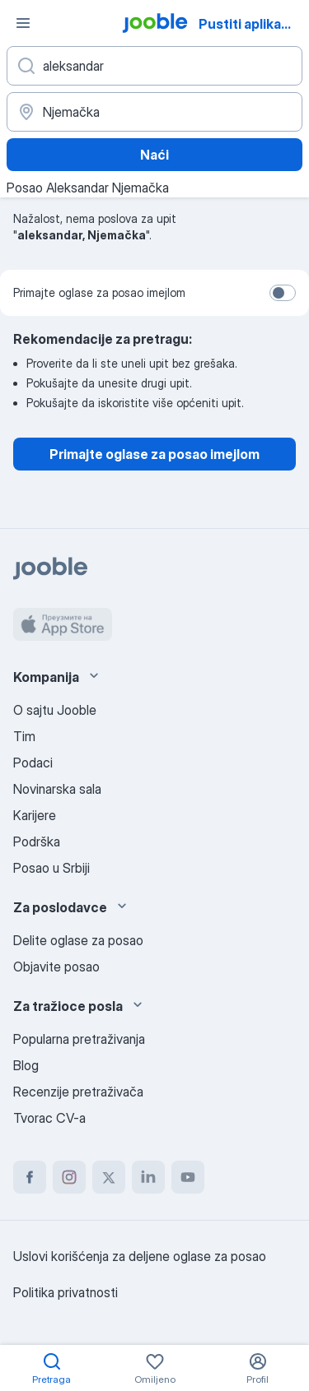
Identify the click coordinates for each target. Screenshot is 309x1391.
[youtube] (187, 1177)
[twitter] (108, 1177)
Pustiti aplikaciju (251, 24)
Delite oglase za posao (78, 940)
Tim (24, 736)
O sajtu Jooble (54, 710)
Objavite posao (56, 966)
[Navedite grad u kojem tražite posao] (154, 112)
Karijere (34, 815)
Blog (26, 1065)
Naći (154, 154)
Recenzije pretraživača (78, 1091)
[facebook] (29, 1177)
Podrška (36, 841)
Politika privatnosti (65, 1292)
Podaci (33, 762)
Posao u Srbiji (51, 868)
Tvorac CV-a (49, 1118)
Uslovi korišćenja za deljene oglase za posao (139, 1256)
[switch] (282, 293)
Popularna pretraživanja (79, 1039)
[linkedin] (148, 1177)
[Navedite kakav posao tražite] (154, 66)
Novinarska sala (57, 789)
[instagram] (69, 1177)
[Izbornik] (23, 23)
